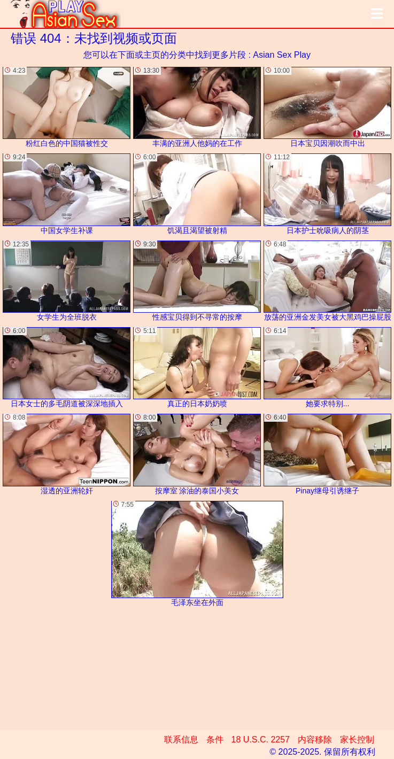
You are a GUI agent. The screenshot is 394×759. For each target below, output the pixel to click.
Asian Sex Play (282, 54)
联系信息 (181, 739)
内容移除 (315, 739)
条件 (214, 739)
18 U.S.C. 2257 (260, 739)
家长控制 (357, 739)
